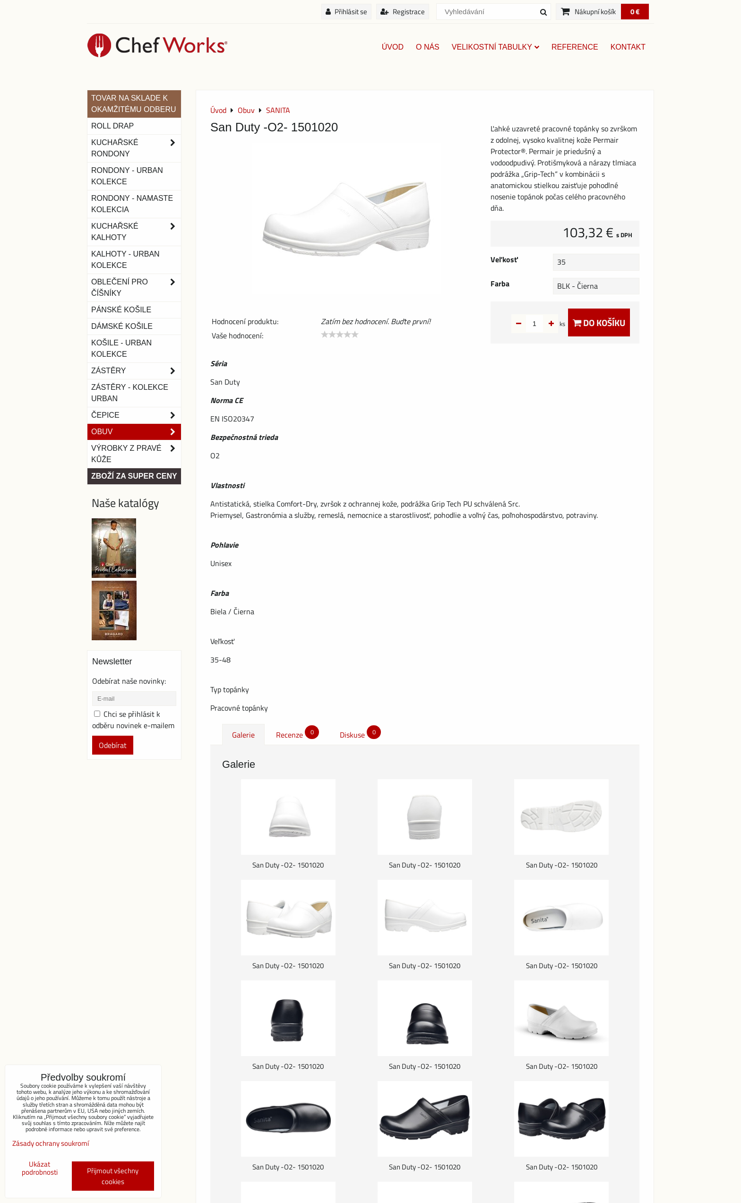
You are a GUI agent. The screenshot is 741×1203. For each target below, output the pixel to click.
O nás (427, 47)
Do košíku (599, 322)
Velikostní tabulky (495, 47)
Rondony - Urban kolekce (127, 176)
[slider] (340, 334)
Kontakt (628, 47)
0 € (634, 11)
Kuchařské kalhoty (136, 232)
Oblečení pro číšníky (136, 287)
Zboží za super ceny (134, 476)
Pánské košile (121, 310)
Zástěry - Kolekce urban (129, 393)
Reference (574, 47)
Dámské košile (122, 326)
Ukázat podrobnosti (40, 1168)
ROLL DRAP (112, 126)
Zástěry (136, 371)
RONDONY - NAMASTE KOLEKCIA (132, 204)
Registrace (402, 11)
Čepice (136, 415)
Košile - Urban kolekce (121, 348)
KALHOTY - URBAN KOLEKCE (125, 259)
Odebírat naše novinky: (129, 681)
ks (547, 323)
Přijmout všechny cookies (112, 1176)
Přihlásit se (346, 11)
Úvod (393, 47)
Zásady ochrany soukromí (50, 1143)
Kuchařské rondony (136, 148)
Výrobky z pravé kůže (136, 454)
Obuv (136, 432)
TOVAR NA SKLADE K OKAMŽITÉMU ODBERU (133, 103)
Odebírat (113, 745)
